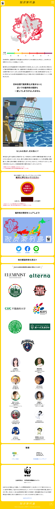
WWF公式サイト (27, 498)
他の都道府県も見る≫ (27, 259)
